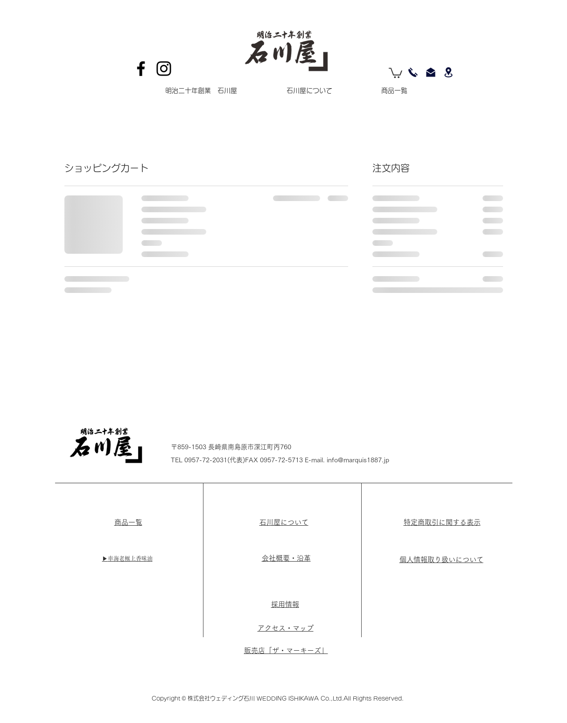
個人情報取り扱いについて (441, 559)
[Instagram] (164, 68)
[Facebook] (141, 68)
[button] (395, 72)
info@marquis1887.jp (358, 460)
